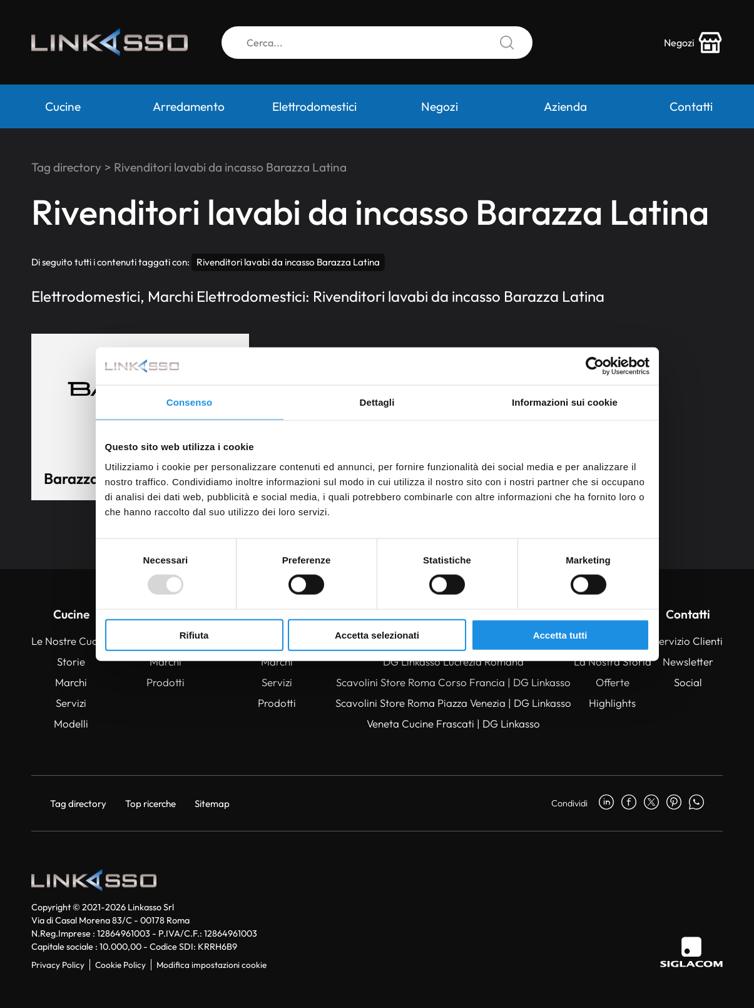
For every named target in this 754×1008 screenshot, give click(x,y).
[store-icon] (693, 42)
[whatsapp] (696, 803)
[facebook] (628, 803)
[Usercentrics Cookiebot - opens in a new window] (595, 366)
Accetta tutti (560, 634)
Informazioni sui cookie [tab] (565, 402)
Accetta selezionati (377, 634)
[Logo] (109, 42)
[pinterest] (673, 803)
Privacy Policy (57, 964)
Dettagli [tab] (377, 402)
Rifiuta (194, 634)
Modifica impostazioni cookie (211, 964)
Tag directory (66, 167)
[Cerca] (377, 42)
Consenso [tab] (189, 402)
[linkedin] (606, 803)
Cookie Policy (120, 964)
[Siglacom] (691, 952)
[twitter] (651, 803)
